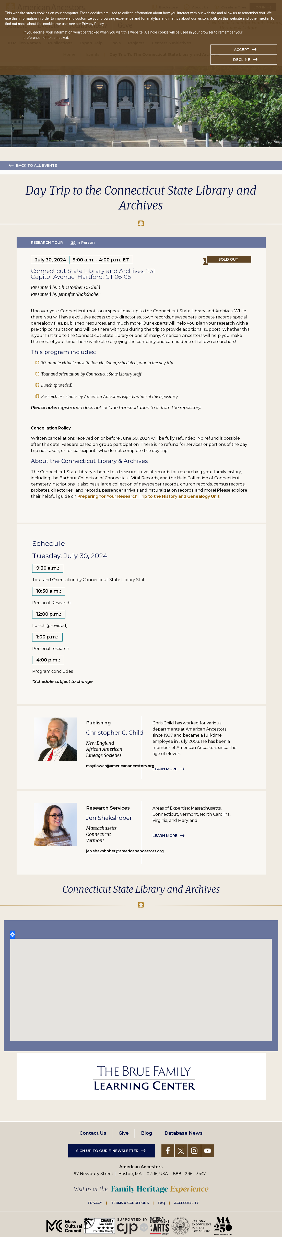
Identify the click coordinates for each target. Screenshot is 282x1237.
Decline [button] (241, 59)
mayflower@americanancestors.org (120, 766)
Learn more (164, 769)
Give (124, 1133)
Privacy (95, 1203)
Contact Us (92, 1133)
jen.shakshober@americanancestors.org (125, 851)
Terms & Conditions (130, 1203)
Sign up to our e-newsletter (107, 1150)
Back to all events (36, 165)
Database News (184, 1133)
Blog (146, 1133)
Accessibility (186, 1203)
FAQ (161, 1203)
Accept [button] (241, 49)
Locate (12, 935)
